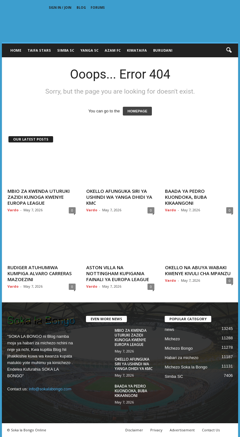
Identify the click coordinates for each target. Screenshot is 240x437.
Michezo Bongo (179, 348)
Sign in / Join (60, 7)
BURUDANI (162, 50)
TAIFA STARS (39, 50)
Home (15, 50)
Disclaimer (134, 430)
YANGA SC (89, 50)
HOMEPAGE (137, 111)
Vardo (13, 210)
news (169, 329)
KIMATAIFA (137, 50)
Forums (98, 7)
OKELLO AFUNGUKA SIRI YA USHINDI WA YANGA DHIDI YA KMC (119, 197)
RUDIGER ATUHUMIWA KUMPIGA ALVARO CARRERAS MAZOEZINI (40, 273)
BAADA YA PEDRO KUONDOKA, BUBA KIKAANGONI (186, 197)
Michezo (172, 339)
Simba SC (174, 376)
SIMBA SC (65, 50)
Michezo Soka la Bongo (186, 367)
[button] (229, 50)
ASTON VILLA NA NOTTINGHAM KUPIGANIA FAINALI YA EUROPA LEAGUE (117, 273)
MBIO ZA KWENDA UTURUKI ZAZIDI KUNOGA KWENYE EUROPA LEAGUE (39, 197)
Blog (81, 7)
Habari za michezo (181, 357)
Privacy (156, 430)
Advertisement (182, 430)
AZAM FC (113, 50)
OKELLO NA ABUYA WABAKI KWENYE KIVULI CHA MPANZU (198, 270)
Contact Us (211, 430)
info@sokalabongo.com (50, 389)
